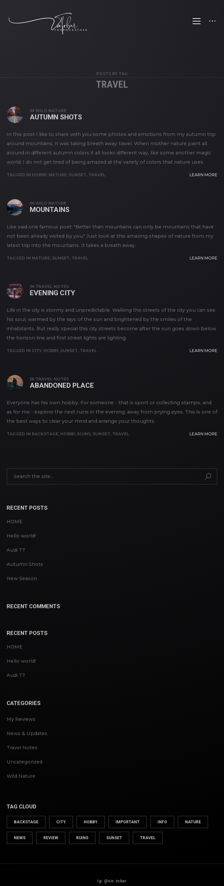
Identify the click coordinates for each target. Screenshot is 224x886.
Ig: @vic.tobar (111, 877)
